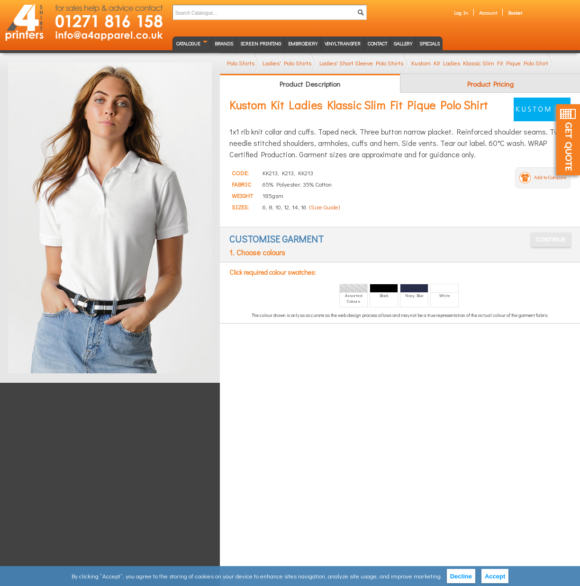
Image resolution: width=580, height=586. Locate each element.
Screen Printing (260, 43)
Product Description (310, 84)
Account (488, 12)
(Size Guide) (324, 207)
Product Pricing (490, 84)
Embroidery (302, 43)
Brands (224, 43)
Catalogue (188, 43)
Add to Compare (550, 177)
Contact (377, 43)
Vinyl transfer (343, 43)
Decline (461, 576)
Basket (515, 12)
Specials (429, 43)
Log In (461, 12)
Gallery (403, 43)
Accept (495, 576)
